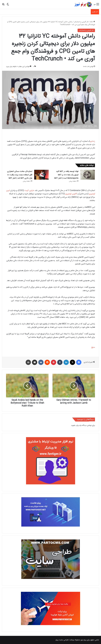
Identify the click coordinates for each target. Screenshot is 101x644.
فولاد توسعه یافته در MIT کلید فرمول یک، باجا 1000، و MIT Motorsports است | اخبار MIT (66, 175)
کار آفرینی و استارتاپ (81, 21)
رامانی (92, 141)
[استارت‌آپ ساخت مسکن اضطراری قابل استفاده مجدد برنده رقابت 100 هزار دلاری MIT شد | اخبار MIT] (41, 175)
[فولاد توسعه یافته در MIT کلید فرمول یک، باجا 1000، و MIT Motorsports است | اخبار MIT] (87, 175)
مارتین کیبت (29, 190)
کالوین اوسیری (71, 193)
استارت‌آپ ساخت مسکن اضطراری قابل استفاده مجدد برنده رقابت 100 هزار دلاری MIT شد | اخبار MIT (19, 175)
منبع (93, 347)
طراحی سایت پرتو (62, 639)
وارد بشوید (75, 425)
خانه (92, 21)
